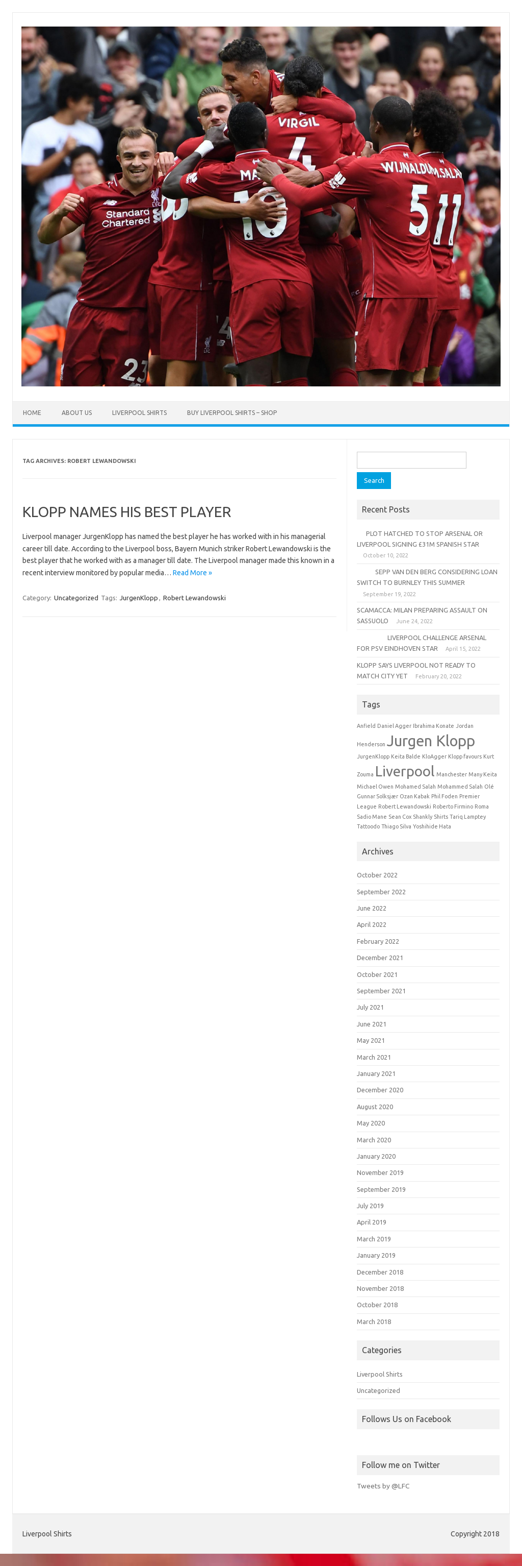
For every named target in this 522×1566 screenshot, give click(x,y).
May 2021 (371, 1040)
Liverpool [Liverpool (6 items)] (405, 771)
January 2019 (376, 1255)
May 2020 (371, 1123)
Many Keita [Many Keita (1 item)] (482, 774)
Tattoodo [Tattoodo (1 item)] (368, 826)
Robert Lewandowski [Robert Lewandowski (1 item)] (404, 806)
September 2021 (381, 990)
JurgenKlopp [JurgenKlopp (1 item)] (373, 756)
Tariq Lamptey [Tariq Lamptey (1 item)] (468, 817)
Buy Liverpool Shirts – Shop (232, 412)
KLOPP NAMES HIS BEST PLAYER (126, 512)
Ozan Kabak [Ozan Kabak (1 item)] (415, 796)
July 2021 (370, 1007)
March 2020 (374, 1139)
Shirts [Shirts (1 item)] (441, 817)
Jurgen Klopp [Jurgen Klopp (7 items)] (431, 740)
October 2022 (377, 874)
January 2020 (376, 1156)
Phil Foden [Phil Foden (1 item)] (444, 796)
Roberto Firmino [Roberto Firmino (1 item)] (453, 806)
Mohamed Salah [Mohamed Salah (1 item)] (415, 787)
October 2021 (377, 974)
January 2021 (376, 1073)
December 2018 (380, 1272)
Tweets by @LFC (383, 1486)
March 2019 (374, 1238)
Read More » (192, 573)
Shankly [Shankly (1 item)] (422, 817)
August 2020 (375, 1106)
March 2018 (374, 1321)
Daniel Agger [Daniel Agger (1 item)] (394, 726)
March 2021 (374, 1057)
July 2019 (370, 1205)
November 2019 (380, 1172)
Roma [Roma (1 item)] (482, 806)
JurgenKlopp (139, 597)
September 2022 (381, 891)
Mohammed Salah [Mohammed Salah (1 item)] (460, 787)
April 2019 (371, 1222)
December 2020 (380, 1089)
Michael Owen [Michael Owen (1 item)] (375, 787)
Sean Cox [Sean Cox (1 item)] (399, 817)
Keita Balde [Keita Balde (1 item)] (406, 756)
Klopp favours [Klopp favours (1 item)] (465, 756)
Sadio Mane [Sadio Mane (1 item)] (372, 817)
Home (32, 412)
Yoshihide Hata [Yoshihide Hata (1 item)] (432, 826)
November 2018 (380, 1288)
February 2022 (378, 941)
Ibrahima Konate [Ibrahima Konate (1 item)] (433, 726)
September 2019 (381, 1189)
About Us (77, 412)
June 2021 (371, 1023)
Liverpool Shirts (139, 412)
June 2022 (371, 908)
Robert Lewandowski (194, 597)
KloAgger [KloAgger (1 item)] (434, 756)
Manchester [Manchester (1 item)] (451, 774)
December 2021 (380, 957)
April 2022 (371, 924)
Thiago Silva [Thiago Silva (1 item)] (396, 826)
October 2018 (377, 1304)
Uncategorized (76, 597)
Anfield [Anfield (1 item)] (366, 726)
